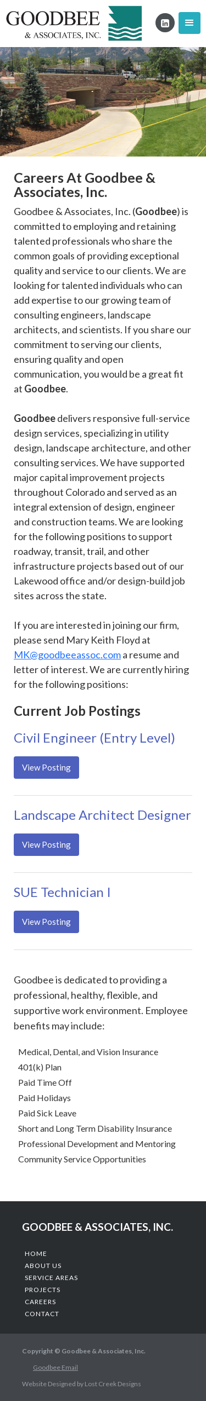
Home (36, 1253)
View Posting (46, 767)
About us (43, 1265)
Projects (42, 1290)
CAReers (40, 1302)
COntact (42, 1314)
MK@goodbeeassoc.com (67, 655)
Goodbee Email (55, 1367)
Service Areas (51, 1277)
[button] (190, 23)
